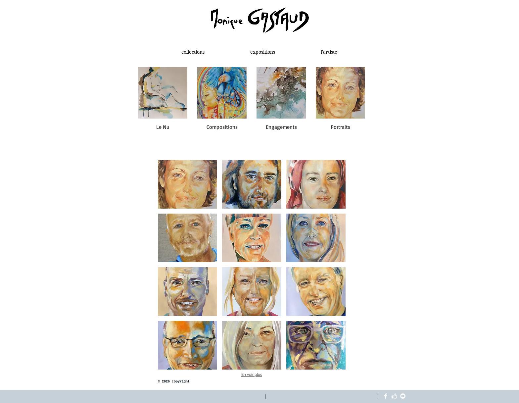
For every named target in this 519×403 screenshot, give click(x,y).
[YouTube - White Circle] (402, 396)
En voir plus (251, 374)
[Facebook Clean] (385, 396)
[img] (187, 184)
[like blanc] (394, 396)
